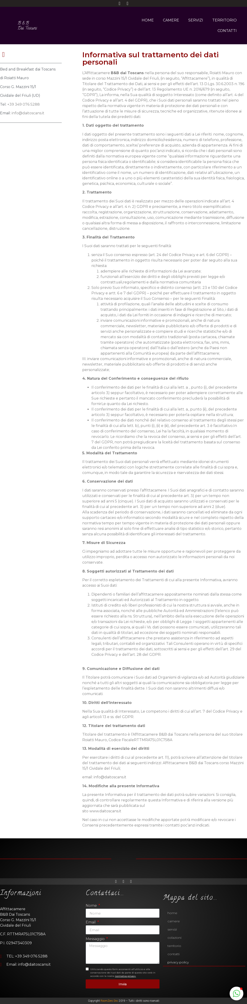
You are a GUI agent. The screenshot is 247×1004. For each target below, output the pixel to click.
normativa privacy (125, 976)
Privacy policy (178, 962)
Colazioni (174, 938)
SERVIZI (195, 20)
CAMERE (171, 20)
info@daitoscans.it (28, 113)
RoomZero (107, 1000)
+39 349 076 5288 (23, 104)
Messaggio (96, 939)
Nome (92, 906)
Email (91, 922)
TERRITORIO (224, 20)
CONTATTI (227, 31)
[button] (236, 993)
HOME (148, 20)
